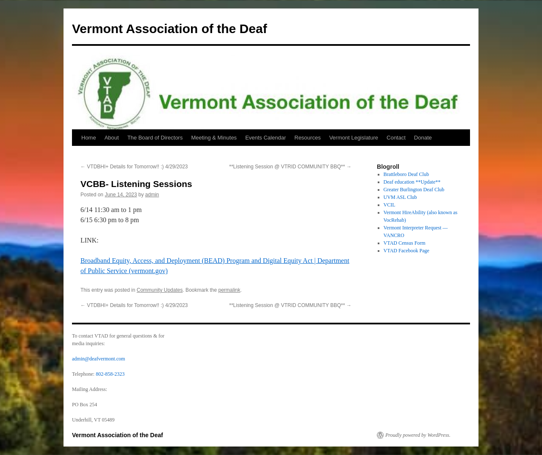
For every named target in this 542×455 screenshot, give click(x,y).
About (112, 137)
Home (88, 137)
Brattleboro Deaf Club (406, 174)
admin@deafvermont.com (98, 359)
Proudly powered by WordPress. (418, 435)
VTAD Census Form (405, 243)
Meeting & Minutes (214, 137)
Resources (307, 137)
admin (152, 195)
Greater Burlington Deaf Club (414, 190)
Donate (423, 137)
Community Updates (160, 290)
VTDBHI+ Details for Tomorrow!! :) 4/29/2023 (134, 167)
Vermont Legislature (353, 137)
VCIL (389, 205)
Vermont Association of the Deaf (169, 29)
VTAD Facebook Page (406, 251)
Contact (396, 137)
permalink (229, 290)
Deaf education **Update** (412, 182)
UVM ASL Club (400, 197)
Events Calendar (265, 137)
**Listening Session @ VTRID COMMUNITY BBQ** (290, 167)
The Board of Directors (155, 137)
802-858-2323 (110, 374)
